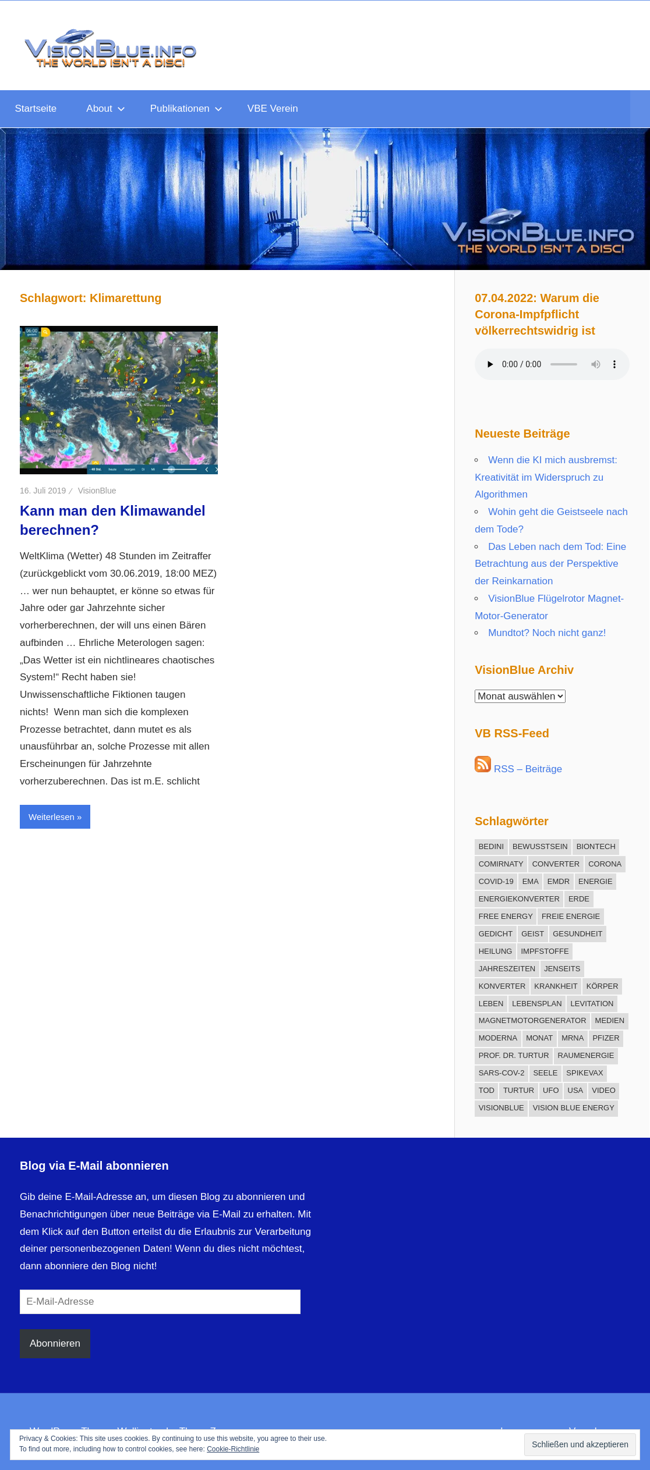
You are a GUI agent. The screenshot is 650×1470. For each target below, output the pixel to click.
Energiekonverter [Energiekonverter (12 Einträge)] (519, 898)
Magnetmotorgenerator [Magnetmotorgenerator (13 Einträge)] (533, 1020)
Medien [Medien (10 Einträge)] (610, 1020)
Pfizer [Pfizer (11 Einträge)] (605, 1038)
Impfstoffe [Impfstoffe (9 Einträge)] (544, 951)
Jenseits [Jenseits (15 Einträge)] (562, 968)
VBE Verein (273, 108)
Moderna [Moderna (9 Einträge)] (498, 1038)
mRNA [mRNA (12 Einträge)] (572, 1038)
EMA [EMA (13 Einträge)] (530, 881)
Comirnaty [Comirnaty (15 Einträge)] (501, 864)
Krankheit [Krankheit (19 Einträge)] (555, 986)
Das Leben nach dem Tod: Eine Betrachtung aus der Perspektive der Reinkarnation (550, 564)
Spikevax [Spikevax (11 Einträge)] (584, 1072)
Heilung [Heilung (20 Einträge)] (496, 951)
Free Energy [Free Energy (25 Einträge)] (506, 916)
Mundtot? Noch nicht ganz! (547, 632)
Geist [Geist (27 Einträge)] (532, 933)
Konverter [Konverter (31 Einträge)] (502, 986)
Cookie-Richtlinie (233, 1449)
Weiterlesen (52, 817)
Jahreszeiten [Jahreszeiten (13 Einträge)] (507, 968)
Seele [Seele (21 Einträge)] (545, 1072)
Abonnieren (55, 1343)
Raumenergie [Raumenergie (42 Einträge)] (586, 1055)
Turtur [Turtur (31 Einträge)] (518, 1090)
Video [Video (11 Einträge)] (603, 1090)
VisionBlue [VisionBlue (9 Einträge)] (501, 1107)
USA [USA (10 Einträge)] (576, 1090)
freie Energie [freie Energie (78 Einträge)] (571, 916)
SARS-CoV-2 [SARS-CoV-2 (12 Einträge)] (502, 1072)
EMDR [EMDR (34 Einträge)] (558, 881)
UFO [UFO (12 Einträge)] (551, 1090)
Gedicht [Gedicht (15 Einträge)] (496, 933)
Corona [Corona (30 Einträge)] (604, 864)
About (105, 108)
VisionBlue (97, 490)
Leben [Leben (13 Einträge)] (491, 1003)
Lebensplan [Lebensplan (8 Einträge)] (536, 1003)
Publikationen (186, 108)
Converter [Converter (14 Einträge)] (556, 864)
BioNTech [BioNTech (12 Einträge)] (596, 846)
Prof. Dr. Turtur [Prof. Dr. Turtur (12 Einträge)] (514, 1055)
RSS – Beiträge (518, 769)
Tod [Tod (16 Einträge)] (486, 1090)
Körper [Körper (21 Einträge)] (603, 986)
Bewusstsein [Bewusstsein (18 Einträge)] (540, 846)
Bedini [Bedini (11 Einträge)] (491, 846)
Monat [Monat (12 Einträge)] (539, 1038)
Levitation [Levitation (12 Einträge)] (592, 1003)
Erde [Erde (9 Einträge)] (578, 898)
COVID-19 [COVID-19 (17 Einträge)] (496, 881)
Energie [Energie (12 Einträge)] (595, 881)
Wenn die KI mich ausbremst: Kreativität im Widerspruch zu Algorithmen (546, 477)
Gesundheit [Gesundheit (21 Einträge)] (577, 933)
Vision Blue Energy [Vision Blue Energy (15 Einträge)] (573, 1107)
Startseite (36, 108)
